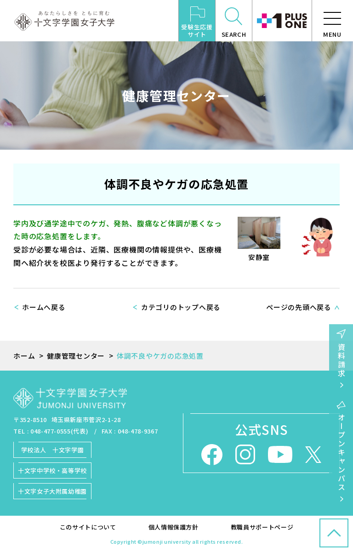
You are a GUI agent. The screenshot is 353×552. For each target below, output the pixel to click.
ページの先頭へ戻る (298, 307)
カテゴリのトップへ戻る (181, 307)
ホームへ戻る (44, 307)
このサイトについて (88, 527)
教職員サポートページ (262, 527)
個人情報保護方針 (173, 527)
